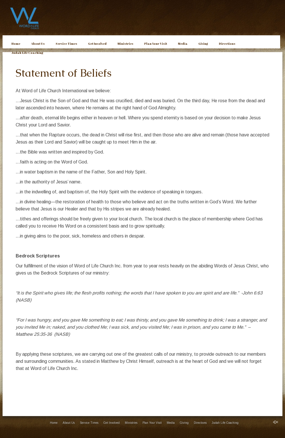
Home (15, 44)
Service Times (66, 44)
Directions (227, 44)
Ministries (125, 44)
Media (183, 44)
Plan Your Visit (155, 44)
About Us (38, 44)
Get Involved (97, 44)
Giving (203, 44)
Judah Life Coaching (27, 53)
